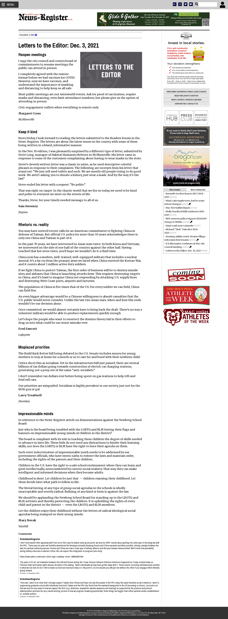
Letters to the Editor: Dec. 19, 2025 (182, 250)
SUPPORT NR (179, 104)
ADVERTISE (180, 92)
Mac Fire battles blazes (176, 207)
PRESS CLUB (192, 92)
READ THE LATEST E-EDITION (185, 96)
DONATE (201, 92)
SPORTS (179, 100)
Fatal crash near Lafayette (178, 225)
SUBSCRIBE (170, 92)
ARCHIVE (196, 100)
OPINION (188, 100)
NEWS (172, 100)
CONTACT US (191, 104)
